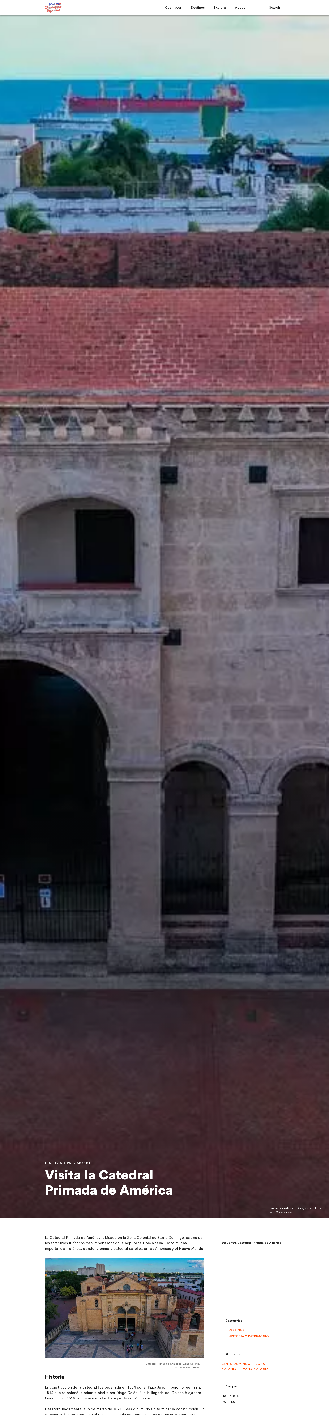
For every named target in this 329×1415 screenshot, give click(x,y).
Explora (220, 7)
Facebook (230, 1396)
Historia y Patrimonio (249, 1336)
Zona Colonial (256, 1369)
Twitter (228, 1401)
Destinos (198, 7)
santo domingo (236, 1364)
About (240, 7)
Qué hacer (173, 7)
